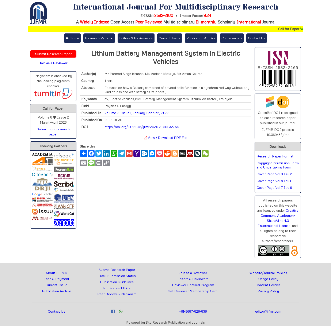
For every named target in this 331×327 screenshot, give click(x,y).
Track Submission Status (117, 277)
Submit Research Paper (117, 270)
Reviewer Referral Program (193, 286)
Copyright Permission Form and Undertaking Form (278, 166)
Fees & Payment (56, 279)
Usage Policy (268, 279)
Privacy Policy (268, 292)
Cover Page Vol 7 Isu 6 (274, 188)
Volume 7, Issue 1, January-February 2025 (136, 113)
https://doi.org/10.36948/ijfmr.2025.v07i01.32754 (141, 127)
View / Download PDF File (165, 137)
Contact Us (256, 38)
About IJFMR (56, 274)
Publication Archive (201, 38)
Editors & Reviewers (193, 279)
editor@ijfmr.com (268, 312)
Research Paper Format (275, 157)
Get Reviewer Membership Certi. (193, 292)
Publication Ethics (116, 289)
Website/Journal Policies (268, 274)
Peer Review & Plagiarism (116, 295)
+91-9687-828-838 (193, 312)
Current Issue (169, 38)
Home (72, 38)
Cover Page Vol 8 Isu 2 (274, 175)
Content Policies (268, 286)
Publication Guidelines (117, 283)
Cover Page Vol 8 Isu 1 (274, 181)
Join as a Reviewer (193, 274)
